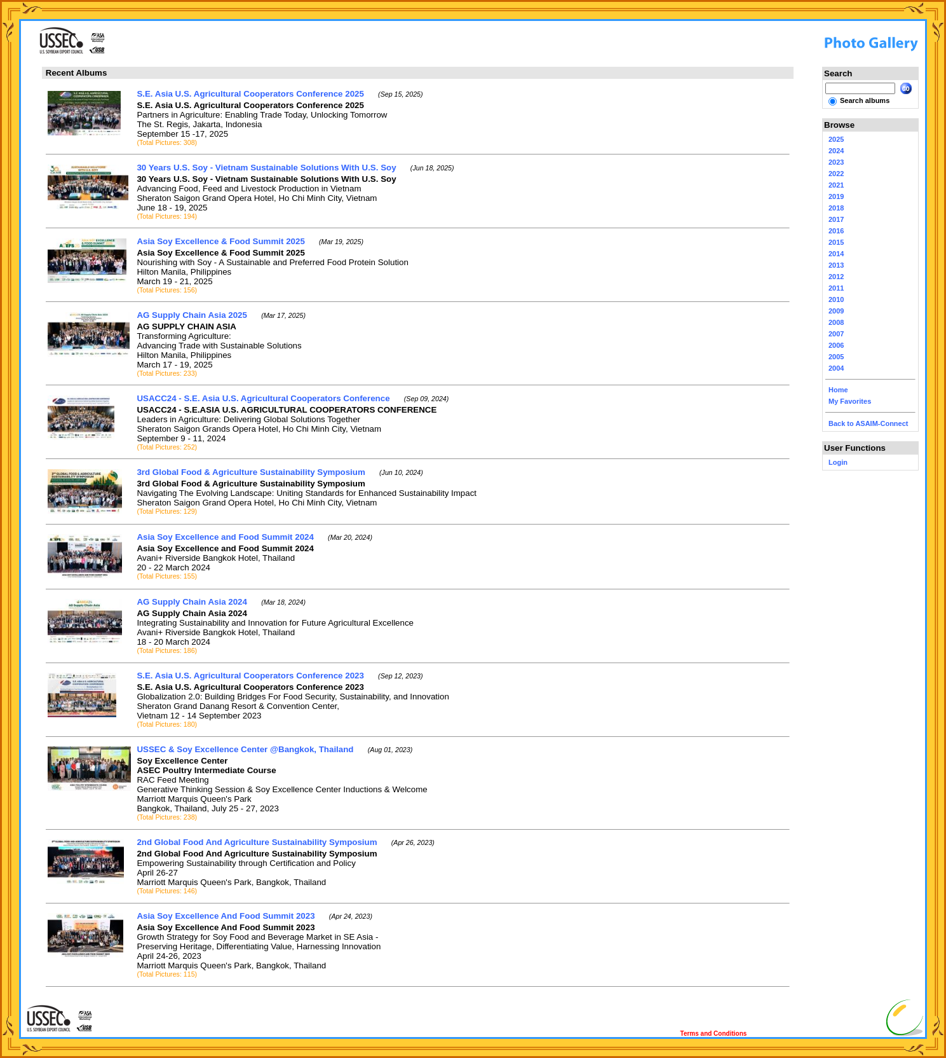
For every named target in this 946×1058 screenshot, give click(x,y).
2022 (836, 173)
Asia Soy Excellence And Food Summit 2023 (225, 916)
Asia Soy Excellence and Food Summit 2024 (225, 537)
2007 (836, 334)
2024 (836, 151)
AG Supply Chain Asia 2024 (192, 602)
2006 (836, 345)
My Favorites (849, 401)
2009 (836, 311)
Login (838, 462)
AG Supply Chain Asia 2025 (192, 315)
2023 (836, 162)
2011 (836, 288)
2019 (836, 196)
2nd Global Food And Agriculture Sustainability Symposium (257, 842)
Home (838, 390)
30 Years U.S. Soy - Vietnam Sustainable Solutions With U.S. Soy (266, 167)
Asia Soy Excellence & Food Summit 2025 (220, 241)
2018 (836, 208)
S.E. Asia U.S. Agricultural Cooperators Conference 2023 (250, 675)
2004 (836, 368)
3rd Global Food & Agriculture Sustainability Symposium (251, 472)
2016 (836, 231)
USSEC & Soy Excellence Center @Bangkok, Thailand (245, 749)
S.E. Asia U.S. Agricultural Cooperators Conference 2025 (250, 94)
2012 (836, 276)
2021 (836, 185)
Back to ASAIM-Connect (868, 423)
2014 (836, 254)
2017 (836, 219)
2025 (836, 139)
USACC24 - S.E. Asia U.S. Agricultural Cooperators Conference (263, 398)
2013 (836, 265)
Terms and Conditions (713, 1033)
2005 (836, 357)
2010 (836, 299)
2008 (836, 322)
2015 (836, 242)
